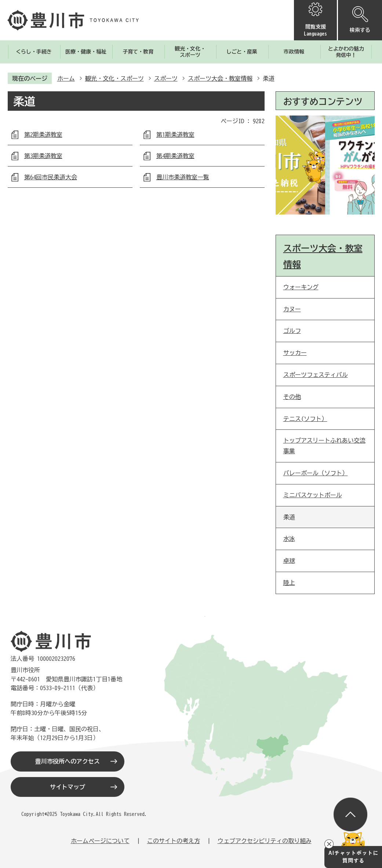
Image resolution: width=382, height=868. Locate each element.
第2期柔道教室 (43, 135)
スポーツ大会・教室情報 (220, 78)
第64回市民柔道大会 (50, 177)
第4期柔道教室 (175, 156)
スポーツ (166, 78)
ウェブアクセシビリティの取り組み (265, 841)
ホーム (66, 78)
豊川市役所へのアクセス (67, 761)
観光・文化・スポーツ (114, 78)
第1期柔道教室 (175, 135)
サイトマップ (67, 787)
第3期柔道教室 (43, 156)
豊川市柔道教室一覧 (182, 177)
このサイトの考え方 (173, 841)
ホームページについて (100, 841)
